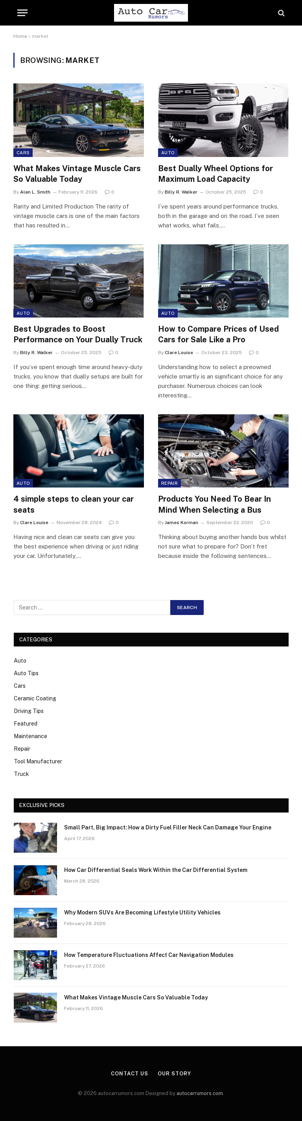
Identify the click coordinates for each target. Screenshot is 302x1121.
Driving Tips (29, 711)
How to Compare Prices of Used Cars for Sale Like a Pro (218, 334)
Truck (21, 774)
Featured (25, 723)
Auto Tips (26, 673)
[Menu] (22, 13)
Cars (23, 152)
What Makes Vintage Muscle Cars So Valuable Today (77, 174)
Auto (168, 152)
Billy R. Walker (181, 192)
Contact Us (129, 1074)
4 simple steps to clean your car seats (73, 504)
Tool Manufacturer (38, 761)
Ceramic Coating (35, 698)
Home (20, 36)
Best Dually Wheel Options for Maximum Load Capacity (215, 174)
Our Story (174, 1074)
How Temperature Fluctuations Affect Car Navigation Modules (149, 955)
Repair (169, 483)
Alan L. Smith (35, 192)
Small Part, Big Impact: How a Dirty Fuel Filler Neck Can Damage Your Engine (167, 827)
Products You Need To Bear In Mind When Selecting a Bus (214, 504)
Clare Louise (179, 352)
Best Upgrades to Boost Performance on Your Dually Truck (77, 334)
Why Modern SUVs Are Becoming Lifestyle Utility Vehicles (142, 912)
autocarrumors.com (200, 1093)
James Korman (181, 522)
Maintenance (30, 736)
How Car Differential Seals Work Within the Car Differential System (155, 870)
